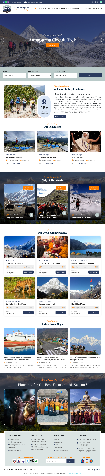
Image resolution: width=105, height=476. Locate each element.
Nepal (44, 9)
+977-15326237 (83, 448)
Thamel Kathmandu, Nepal (88, 442)
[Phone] (4, 2)
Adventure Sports (15, 453)
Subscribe (70, 464)
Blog (12, 472)
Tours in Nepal (14, 442)
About (57, 447)
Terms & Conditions (61, 453)
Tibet (59, 9)
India (66, 9)
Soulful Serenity (37, 452)
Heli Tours (12, 450)
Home (38, 9)
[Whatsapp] (6, 2)
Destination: (33, 71)
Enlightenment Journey (40, 450)
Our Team (58, 450)
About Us (7, 472)
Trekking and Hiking (15, 445)
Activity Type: (59, 71)
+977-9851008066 (15, 2)
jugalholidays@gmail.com (87, 453)
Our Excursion (76, 9)
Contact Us (97, 9)
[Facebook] (94, 472)
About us (88, 9)
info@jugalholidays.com (34, 2)
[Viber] (8, 2)
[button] (101, 41)
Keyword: (6, 71)
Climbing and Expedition (17, 447)
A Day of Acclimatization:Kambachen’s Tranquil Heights (82, 359)
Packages (58, 445)
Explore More (59, 116)
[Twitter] (97, 472)
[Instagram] (100, 472)
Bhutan (51, 9)
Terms (24, 472)
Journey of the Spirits (39, 447)
